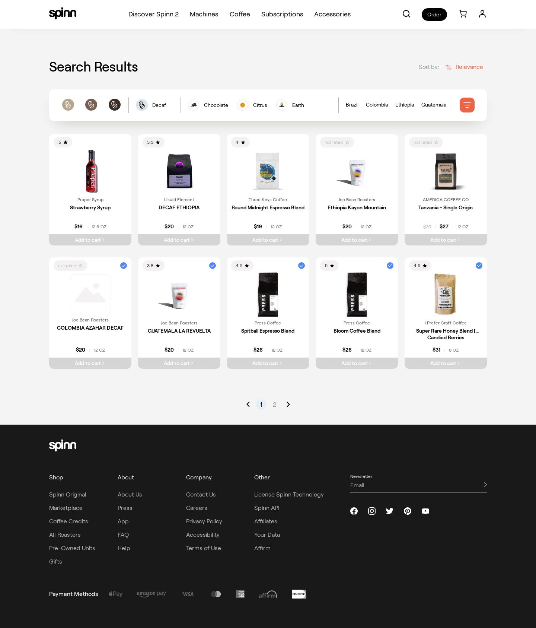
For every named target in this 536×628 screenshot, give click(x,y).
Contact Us (201, 494)
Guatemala (433, 106)
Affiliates (265, 521)
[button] (406, 14)
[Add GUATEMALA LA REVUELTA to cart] (179, 363)
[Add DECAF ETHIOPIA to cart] (179, 239)
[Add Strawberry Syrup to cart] (90, 239)
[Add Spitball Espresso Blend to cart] (268, 363)
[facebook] (354, 511)
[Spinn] (62, 14)
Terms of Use (203, 548)
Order (434, 15)
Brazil (352, 106)
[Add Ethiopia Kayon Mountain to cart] (357, 239)
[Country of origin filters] (403, 106)
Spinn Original (67, 494)
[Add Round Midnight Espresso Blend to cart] (268, 239)
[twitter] (389, 511)
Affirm (262, 548)
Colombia (377, 106)
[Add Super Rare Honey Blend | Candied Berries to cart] (446, 363)
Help (124, 548)
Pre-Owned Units (72, 548)
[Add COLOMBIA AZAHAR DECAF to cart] (90, 363)
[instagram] (372, 511)
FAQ (123, 535)
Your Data (267, 535)
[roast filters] (91, 106)
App (123, 521)
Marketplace (66, 508)
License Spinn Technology (289, 494)
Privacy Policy (204, 521)
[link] (463, 14)
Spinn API (267, 508)
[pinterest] (407, 511)
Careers (196, 508)
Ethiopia (404, 106)
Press (125, 508)
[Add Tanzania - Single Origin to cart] (446, 239)
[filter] (467, 106)
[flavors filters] (259, 106)
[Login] (482, 13)
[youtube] (425, 511)
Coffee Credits (68, 521)
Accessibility (203, 535)
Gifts (55, 561)
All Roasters (65, 535)
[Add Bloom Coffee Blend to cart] (357, 363)
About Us (130, 494)
